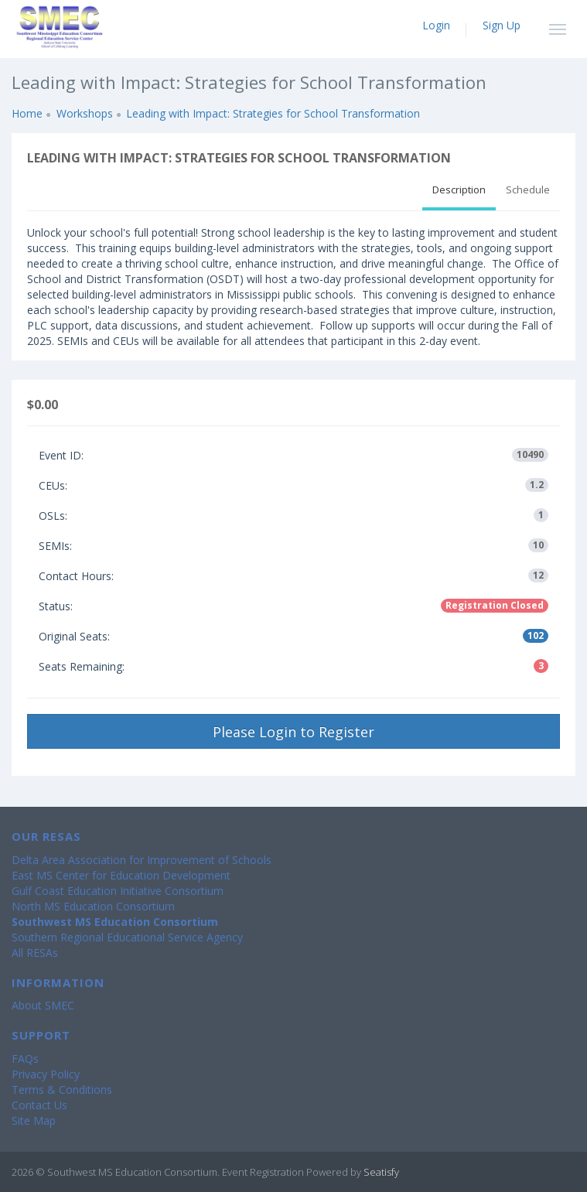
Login (436, 25)
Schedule (528, 189)
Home (27, 113)
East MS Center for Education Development (121, 875)
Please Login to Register (293, 731)
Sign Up (501, 25)
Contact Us (39, 1105)
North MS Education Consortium (93, 906)
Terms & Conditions (62, 1089)
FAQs (25, 1058)
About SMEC (43, 1005)
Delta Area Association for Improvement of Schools (141, 859)
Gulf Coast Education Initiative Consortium (118, 890)
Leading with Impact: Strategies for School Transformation (273, 113)
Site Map (34, 1120)
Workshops (84, 113)
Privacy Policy (46, 1074)
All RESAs (35, 952)
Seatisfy (381, 1172)
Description (459, 189)
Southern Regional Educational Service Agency (127, 937)
